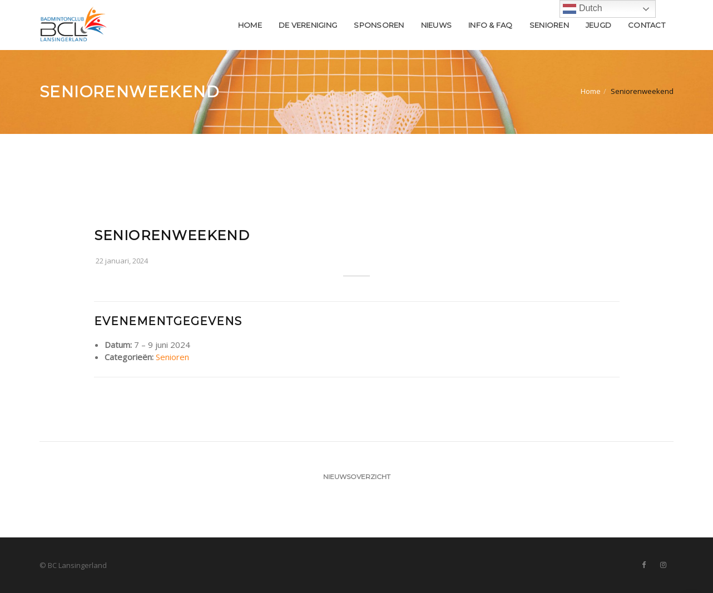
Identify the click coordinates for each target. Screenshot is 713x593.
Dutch (582, 9)
